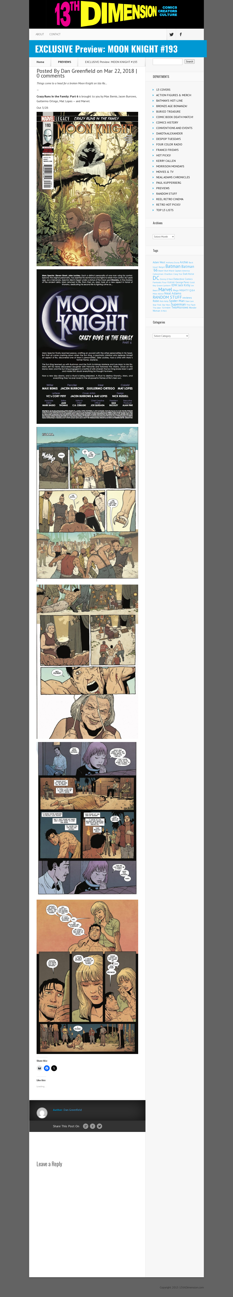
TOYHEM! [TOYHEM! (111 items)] (166, 307)
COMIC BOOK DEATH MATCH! (174, 117)
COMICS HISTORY (167, 122)
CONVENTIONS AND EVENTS (174, 128)
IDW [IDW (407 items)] (174, 285)
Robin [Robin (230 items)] (156, 301)
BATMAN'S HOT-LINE (169, 100)
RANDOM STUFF (166, 193)
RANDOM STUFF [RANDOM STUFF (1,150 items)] (167, 297)
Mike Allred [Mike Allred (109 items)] (158, 293)
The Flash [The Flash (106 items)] (191, 304)
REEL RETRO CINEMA (169, 199)
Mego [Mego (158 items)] (176, 290)
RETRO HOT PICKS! (168, 204)
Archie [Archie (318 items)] (184, 262)
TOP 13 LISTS (164, 210)
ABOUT (40, 34)
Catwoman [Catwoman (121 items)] (158, 274)
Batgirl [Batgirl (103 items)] (162, 267)
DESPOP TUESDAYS (168, 139)
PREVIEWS (64, 62)
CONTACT (54, 34)
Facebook (92, 1126)
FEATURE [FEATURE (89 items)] (171, 282)
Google (85, 1126)
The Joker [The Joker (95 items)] (157, 308)
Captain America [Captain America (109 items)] (182, 270)
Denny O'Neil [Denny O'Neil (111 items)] (166, 279)
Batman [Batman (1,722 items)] (173, 266)
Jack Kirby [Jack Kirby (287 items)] (184, 285)
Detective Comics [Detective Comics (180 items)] (183, 279)
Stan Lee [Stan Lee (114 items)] (189, 301)
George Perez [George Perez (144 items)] (182, 282)
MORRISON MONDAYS (170, 166)
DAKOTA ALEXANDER (169, 133)
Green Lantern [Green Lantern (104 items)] (164, 285)
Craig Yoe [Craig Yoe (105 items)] (177, 274)
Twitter (99, 1126)
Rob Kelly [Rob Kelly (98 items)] (164, 301)
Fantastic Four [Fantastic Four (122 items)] (160, 282)
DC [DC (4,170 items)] (156, 277)
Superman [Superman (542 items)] (178, 304)
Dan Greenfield (78, 70)
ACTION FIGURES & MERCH (173, 95)
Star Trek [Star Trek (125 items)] (157, 304)
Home (40, 62)
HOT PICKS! (163, 155)
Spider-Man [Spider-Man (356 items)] (177, 301)
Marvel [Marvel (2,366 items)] (165, 289)
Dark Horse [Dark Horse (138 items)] (188, 273)
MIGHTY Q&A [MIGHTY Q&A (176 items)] (187, 290)
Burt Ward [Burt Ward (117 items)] (169, 270)
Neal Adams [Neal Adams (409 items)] (172, 293)
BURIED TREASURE (168, 111)
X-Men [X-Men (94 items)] (164, 311)
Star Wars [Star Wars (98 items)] (166, 305)
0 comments (51, 75)
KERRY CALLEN (166, 161)
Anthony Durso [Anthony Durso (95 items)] (172, 262)
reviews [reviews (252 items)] (187, 297)
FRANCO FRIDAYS (167, 150)
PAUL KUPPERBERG (168, 182)
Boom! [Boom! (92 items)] (161, 270)
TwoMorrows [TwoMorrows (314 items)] (179, 307)
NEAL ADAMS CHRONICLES (173, 177)
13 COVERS (163, 89)
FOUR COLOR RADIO (169, 144)
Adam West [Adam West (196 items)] (159, 262)
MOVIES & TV (164, 172)
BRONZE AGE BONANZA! (171, 106)
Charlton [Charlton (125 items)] (168, 273)
